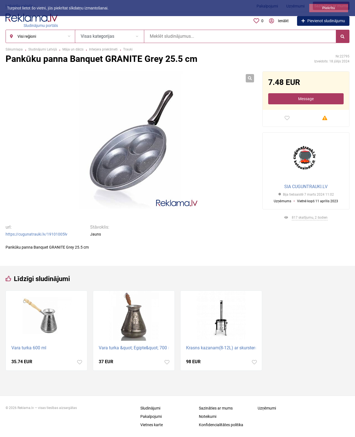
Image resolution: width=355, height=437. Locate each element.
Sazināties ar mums (216, 408)
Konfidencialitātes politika (221, 425)
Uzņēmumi (267, 408)
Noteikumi (207, 416)
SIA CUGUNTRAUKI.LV (306, 186)
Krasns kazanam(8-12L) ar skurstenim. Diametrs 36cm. (222, 347)
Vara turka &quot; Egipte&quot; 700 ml (135, 347)
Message (306, 99)
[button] (110, 8)
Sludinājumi (150, 408)
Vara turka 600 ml (28, 347)
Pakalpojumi (151, 416)
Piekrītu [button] (328, 8)
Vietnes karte (151, 425)
